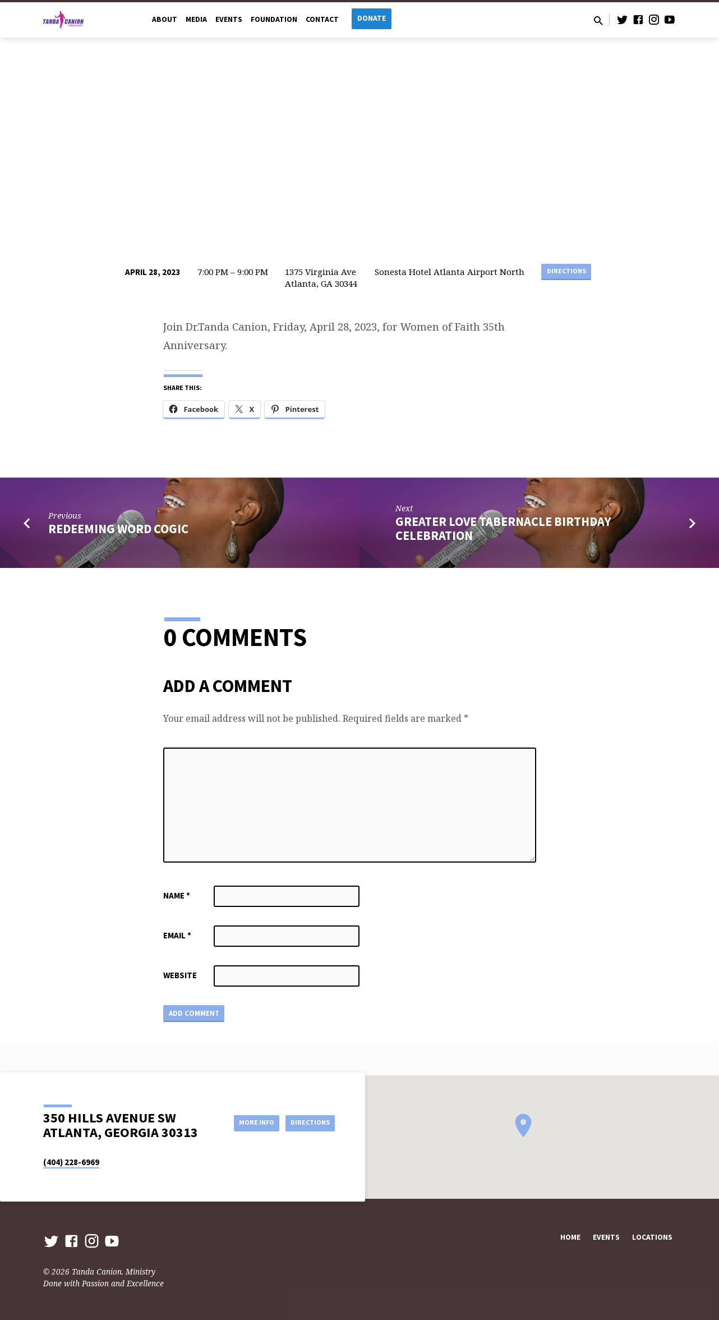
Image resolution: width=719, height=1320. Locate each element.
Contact (322, 19)
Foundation (274, 19)
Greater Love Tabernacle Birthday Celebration (503, 528)
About (164, 19)
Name (176, 895)
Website (180, 975)
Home (570, 1238)
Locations (652, 1238)
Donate (371, 18)
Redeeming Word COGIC (118, 529)
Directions (566, 272)
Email (177, 935)
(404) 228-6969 (71, 1162)
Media (196, 19)
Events (228, 19)
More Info (244, 1122)
